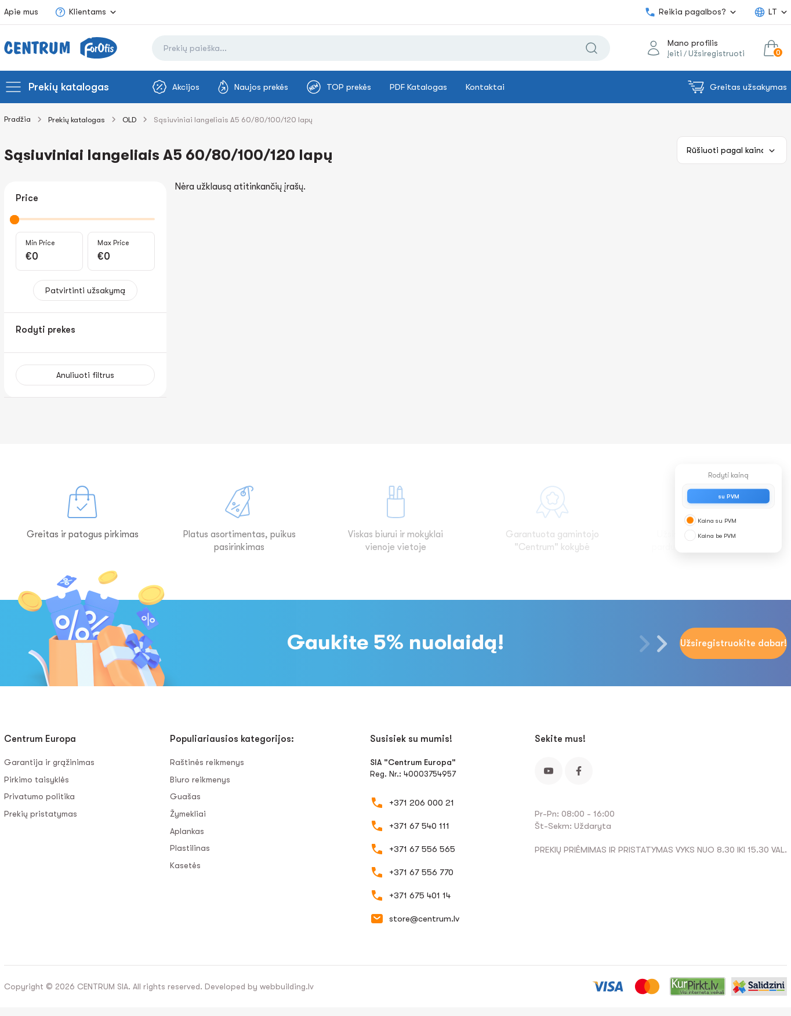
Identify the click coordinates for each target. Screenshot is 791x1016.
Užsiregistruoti (716, 53)
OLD (129, 119)
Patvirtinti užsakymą (85, 290)
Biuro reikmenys (200, 779)
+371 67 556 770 (421, 872)
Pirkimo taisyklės (36, 779)
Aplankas (187, 831)
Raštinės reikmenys (207, 762)
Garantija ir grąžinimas (49, 762)
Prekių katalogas (68, 87)
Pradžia (17, 119)
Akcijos (176, 87)
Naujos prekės (253, 87)
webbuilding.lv (287, 986)
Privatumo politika (39, 796)
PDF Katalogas (418, 87)
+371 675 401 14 (420, 895)
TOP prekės (339, 87)
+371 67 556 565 (422, 849)
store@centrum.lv (424, 918)
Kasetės (185, 865)
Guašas (185, 796)
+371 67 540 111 (419, 826)
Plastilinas (190, 848)
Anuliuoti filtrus (85, 375)
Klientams (80, 12)
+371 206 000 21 (421, 802)
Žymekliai (188, 813)
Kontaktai (485, 87)
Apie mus (21, 11)
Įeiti (674, 53)
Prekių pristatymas (40, 813)
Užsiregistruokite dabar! (733, 643)
